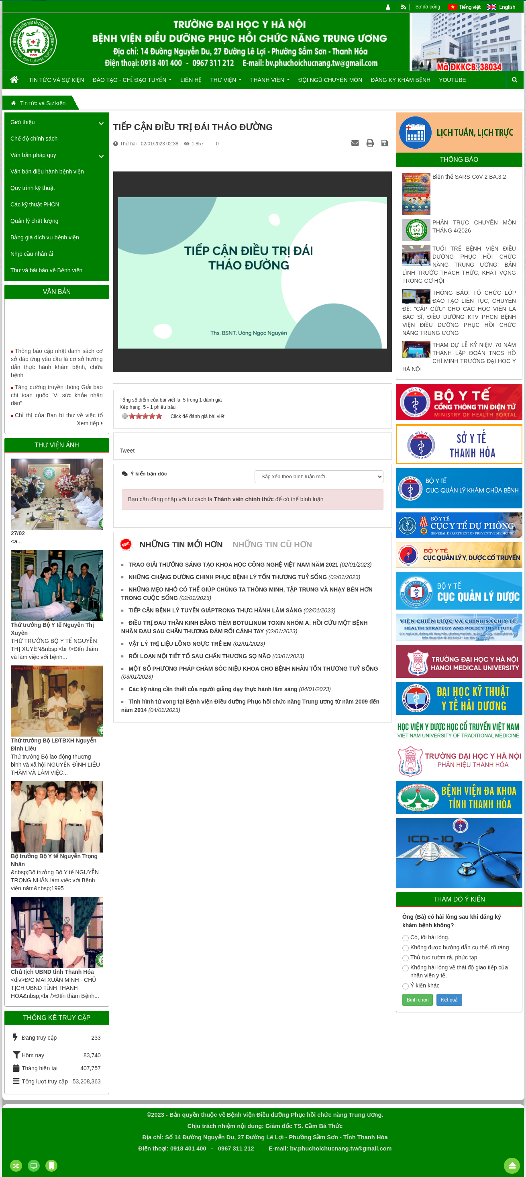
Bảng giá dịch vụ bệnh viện (44, 237)
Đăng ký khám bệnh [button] (400, 80)
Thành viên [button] (270, 83)
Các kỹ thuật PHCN (34, 204)
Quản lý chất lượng (34, 221)
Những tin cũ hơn (272, 544)
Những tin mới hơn (181, 544)
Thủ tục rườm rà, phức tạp (439, 957)
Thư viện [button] (226, 83)
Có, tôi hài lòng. (425, 937)
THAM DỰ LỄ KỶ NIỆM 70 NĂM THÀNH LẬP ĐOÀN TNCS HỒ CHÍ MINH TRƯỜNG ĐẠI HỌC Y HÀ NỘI (459, 357)
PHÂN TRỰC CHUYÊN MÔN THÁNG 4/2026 (474, 226)
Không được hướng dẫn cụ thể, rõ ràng (455, 947)
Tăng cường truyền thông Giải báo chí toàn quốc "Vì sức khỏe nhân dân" (57, 401)
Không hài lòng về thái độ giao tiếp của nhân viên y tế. (455, 971)
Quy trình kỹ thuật (32, 188)
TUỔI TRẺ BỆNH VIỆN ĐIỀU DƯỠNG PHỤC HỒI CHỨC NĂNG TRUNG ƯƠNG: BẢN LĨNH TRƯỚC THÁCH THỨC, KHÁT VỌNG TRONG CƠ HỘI (459, 264)
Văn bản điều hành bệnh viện (47, 171)
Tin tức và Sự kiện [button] (56, 80)
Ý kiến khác (421, 985)
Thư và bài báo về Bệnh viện (46, 270)
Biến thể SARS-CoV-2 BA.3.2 (469, 176)
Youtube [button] (452, 80)
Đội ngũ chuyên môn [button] (330, 80)
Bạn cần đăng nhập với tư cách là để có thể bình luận (226, 499)
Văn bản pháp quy (33, 155)
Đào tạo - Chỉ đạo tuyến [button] (132, 83)
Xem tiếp (89, 423)
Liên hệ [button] (191, 80)
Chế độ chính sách (33, 138)
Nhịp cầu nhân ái (31, 254)
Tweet (127, 450)
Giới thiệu (22, 122)
